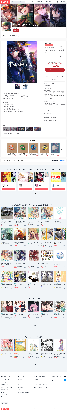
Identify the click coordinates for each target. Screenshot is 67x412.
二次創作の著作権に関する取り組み (8, 395)
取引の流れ (48, 110)
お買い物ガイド (21, 382)
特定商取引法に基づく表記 (50, 117)
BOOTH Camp (4, 399)
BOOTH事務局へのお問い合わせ (41, 387)
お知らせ (36, 379)
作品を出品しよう (50, 1)
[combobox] (18, 2)
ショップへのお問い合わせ (50, 120)
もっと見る (33, 194)
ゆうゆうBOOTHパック (58, 95)
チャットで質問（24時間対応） (41, 384)
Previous (2, 62)
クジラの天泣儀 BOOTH (33, 140)
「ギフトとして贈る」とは (51, 79)
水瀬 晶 (57, 185)
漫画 (46, 43)
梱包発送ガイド (4, 389)
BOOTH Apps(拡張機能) (6, 382)
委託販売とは (4, 392)
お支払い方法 (48, 113)
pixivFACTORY (47, 104)
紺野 (40, 185)
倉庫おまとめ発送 (21, 389)
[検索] (23, 2)
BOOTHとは (39, 1)
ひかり (24, 185)
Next (42, 62)
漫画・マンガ (52, 43)
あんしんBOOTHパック (48, 95)
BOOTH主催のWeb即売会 (23, 392)
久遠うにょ (9, 185)
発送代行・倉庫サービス (6, 387)
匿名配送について (5, 384)
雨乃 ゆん (15, 28)
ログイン (31, 1)
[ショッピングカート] (57, 2)
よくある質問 (37, 382)
